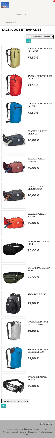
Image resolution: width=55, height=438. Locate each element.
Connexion (45, 429)
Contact (9, 429)
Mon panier (50, 5)
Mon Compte (42, 5)
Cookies (27, 434)
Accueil (36, 429)
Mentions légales (45, 432)
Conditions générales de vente (15, 432)
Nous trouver (19, 429)
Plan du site (32, 432)
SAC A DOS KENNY (37, 294)
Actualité (28, 429)
